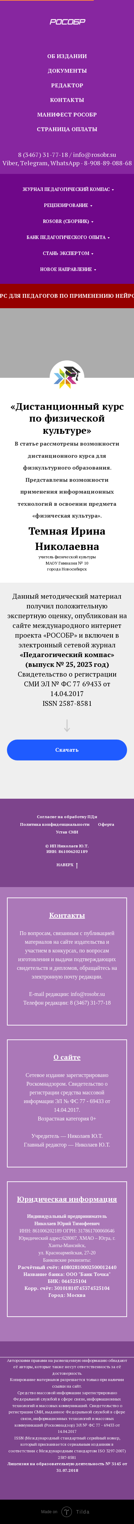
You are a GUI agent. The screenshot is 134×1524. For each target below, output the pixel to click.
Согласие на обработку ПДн (67, 816)
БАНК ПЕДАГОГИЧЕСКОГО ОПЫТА (66, 237)
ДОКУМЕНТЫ (67, 70)
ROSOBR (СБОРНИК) (66, 221)
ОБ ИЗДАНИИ (67, 56)
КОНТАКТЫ (67, 100)
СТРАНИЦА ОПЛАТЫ (67, 129)
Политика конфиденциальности (55, 824)
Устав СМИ (67, 832)
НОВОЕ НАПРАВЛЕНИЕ (66, 269)
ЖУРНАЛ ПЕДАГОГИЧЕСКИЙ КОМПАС (66, 189)
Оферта (106, 824)
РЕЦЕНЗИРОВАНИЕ (66, 205)
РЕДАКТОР (67, 85)
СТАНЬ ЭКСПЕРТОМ (66, 253)
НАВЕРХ (67, 865)
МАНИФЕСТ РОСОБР (67, 114)
